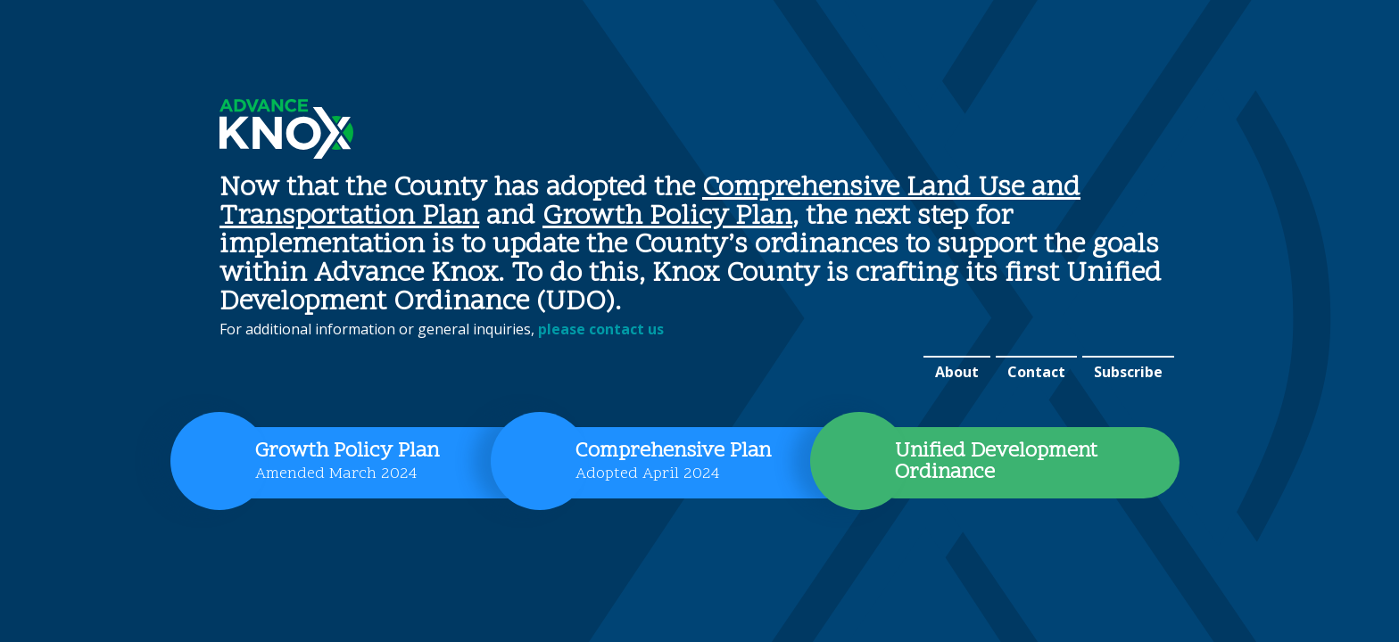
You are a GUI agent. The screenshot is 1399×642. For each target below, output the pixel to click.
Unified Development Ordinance (996, 462)
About (957, 372)
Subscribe (1128, 372)
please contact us (601, 329)
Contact (1036, 372)
